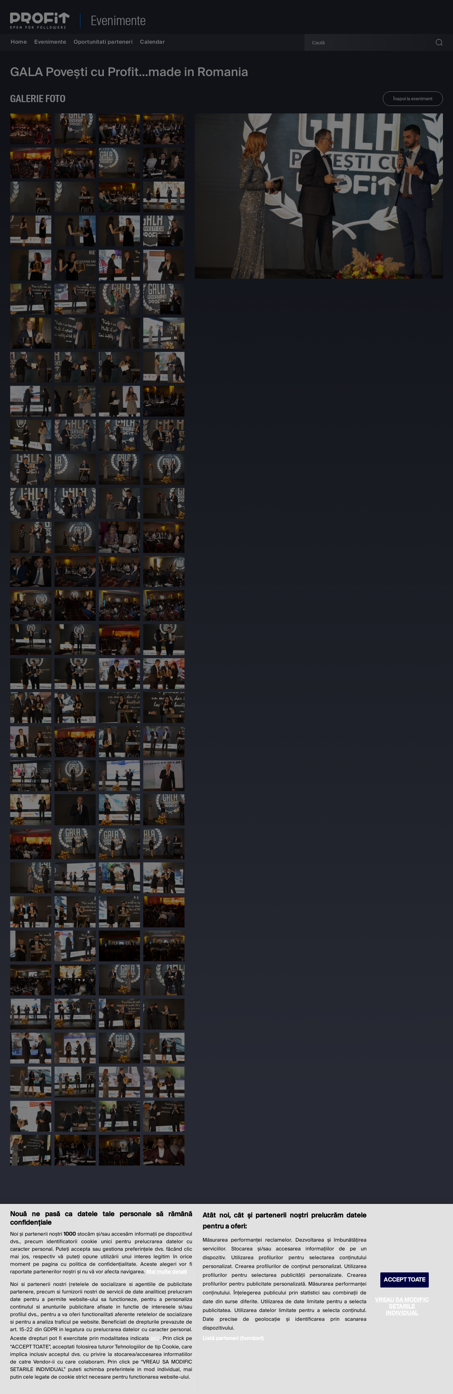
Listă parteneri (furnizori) (233, 1338)
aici (155, 1338)
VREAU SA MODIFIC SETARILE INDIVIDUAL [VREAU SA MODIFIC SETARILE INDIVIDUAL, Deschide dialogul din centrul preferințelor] (402, 1306)
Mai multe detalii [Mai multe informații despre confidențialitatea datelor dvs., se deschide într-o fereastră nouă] (167, 1271)
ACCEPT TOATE (404, 1280)
